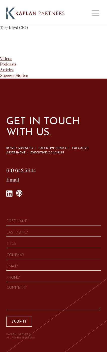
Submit (19, 322)
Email (12, 180)
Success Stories (14, 75)
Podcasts (8, 64)
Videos (6, 58)
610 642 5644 (21, 171)
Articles (7, 70)
